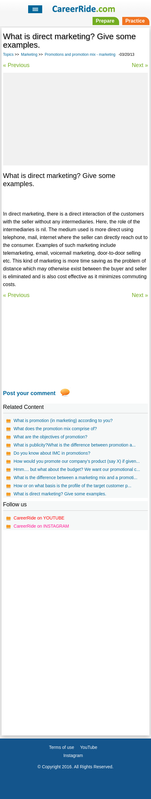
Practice (135, 21)
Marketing (29, 54)
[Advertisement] (75, 118)
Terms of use (61, 747)
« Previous (16, 65)
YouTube (88, 747)
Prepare (105, 21)
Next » (140, 65)
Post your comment (29, 393)
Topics (8, 54)
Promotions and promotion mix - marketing (80, 54)
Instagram (73, 755)
